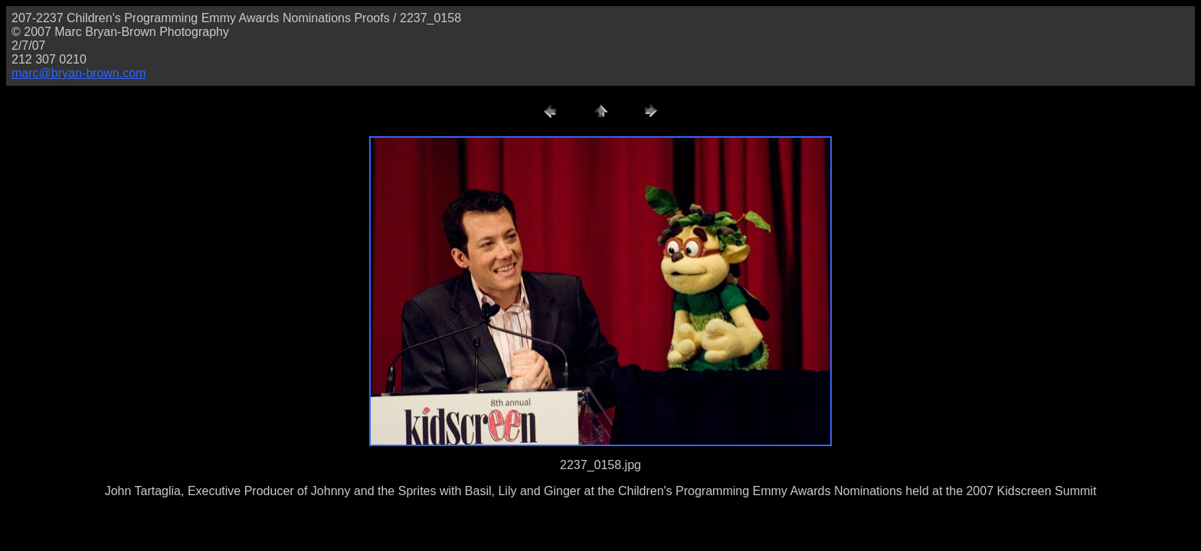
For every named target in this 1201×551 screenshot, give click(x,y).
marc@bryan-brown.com (78, 73)
